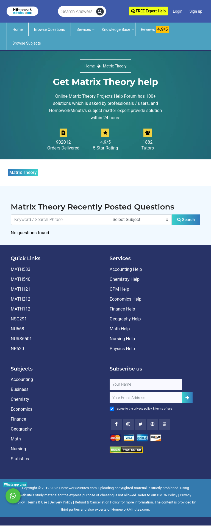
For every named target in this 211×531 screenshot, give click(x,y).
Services (84, 29)
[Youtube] (152, 424)
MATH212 (20, 299)
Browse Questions (49, 29)
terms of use (163, 408)
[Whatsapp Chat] (13, 495)
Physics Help (122, 348)
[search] (100, 11)
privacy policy (143, 408)
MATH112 (20, 309)
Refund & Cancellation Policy (97, 502)
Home (17, 29)
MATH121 (20, 289)
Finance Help (122, 309)
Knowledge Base (116, 29)
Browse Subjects (26, 43)
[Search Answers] (77, 11)
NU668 (17, 328)
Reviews (155, 29)
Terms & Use (37, 502)
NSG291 (19, 319)
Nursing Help (122, 338)
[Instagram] (128, 424)
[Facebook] (116, 424)
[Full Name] (146, 384)
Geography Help (125, 319)
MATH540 (20, 279)
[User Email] (146, 397)
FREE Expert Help (148, 11)
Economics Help (125, 299)
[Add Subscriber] (187, 397)
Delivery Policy (61, 502)
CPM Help (119, 289)
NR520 (17, 348)
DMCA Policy (167, 495)
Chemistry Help (125, 279)
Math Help (120, 328)
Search (186, 219)
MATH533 (20, 269)
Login (177, 11)
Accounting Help (126, 269)
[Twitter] (140, 424)
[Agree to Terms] (112, 408)
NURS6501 (21, 338)
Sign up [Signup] (196, 11)
